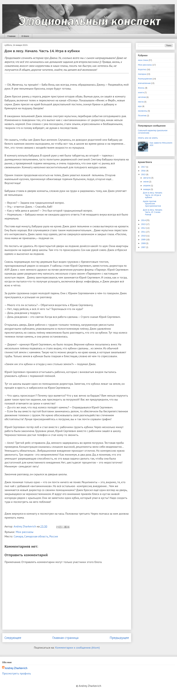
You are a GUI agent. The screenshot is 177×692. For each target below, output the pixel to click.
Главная (11, 36)
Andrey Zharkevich (16, 668)
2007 (143, 247)
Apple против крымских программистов (152, 203)
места (141, 102)
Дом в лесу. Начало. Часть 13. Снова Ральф (153, 212)
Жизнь (141, 88)
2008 (143, 243)
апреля (147, 185)
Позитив (142, 115)
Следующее (12, 637)
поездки (142, 74)
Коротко (142, 69)
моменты (142, 111)
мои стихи (143, 60)
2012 (143, 228)
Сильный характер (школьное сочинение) (152, 131)
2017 (143, 167)
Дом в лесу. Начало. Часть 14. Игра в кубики (153, 195)
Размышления (145, 78)
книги (141, 92)
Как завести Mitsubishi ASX (161, 144)
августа (147, 178)
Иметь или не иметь (148, 138)
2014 (143, 220)
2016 (143, 170)
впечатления (144, 83)
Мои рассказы (24, 532)
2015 (143, 174)
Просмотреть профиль (16, 673)
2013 (143, 224)
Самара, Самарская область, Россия (36, 536)
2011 (143, 232)
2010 (143, 235)
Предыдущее (119, 637)
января (147, 189)
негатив (142, 97)
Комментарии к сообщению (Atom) (77, 647)
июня (146, 181)
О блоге (25, 36)
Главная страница (65, 637)
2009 (143, 239)
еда (139, 106)
